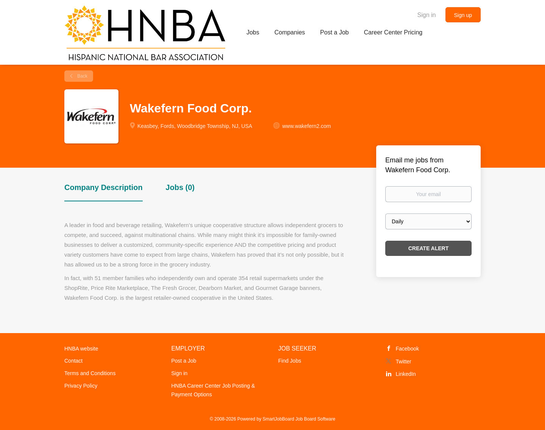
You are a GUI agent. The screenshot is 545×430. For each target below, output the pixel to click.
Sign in (426, 15)
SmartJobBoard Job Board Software (299, 419)
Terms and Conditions (89, 373)
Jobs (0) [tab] (180, 187)
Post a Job (183, 361)
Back (81, 76)
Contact (73, 361)
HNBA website (81, 349)
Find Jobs (289, 361)
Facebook (407, 349)
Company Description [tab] (103, 187)
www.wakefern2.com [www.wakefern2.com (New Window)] (306, 126)
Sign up (463, 15)
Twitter (403, 361)
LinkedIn (406, 374)
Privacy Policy (80, 386)
